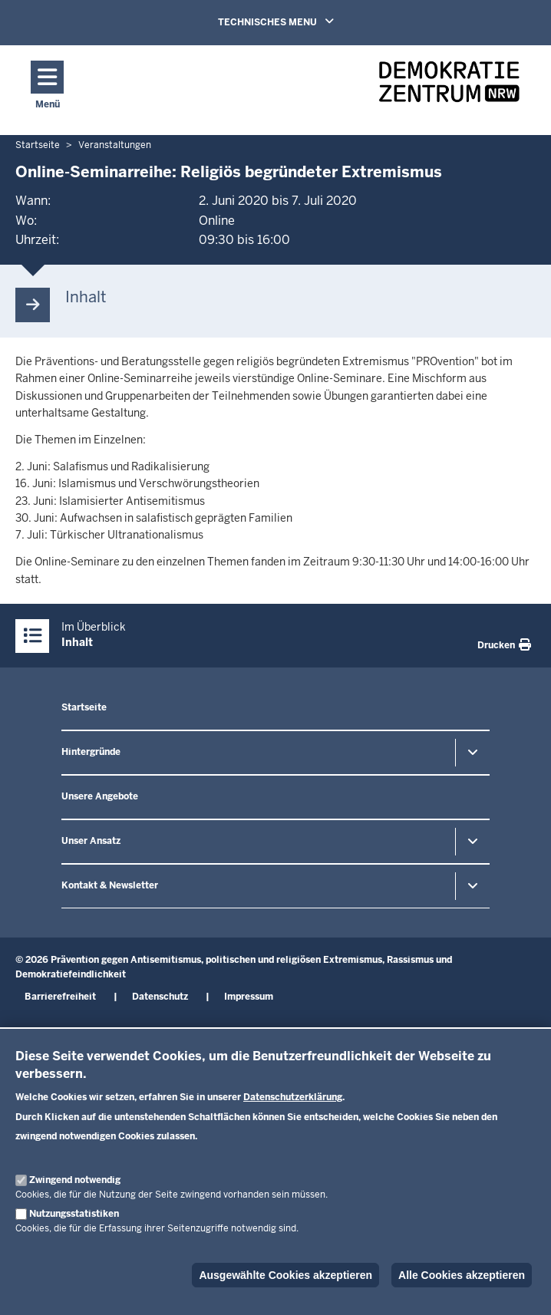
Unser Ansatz (90, 841)
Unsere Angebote (99, 796)
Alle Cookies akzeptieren (461, 1275)
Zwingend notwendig (74, 1180)
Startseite (84, 707)
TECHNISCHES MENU (297, 21)
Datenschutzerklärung (292, 1097)
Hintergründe (90, 752)
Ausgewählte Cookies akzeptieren (285, 1275)
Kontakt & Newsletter (109, 885)
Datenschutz (160, 996)
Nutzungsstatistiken (74, 1214)
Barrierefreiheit (60, 996)
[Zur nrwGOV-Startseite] (449, 86)
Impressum (248, 996)
